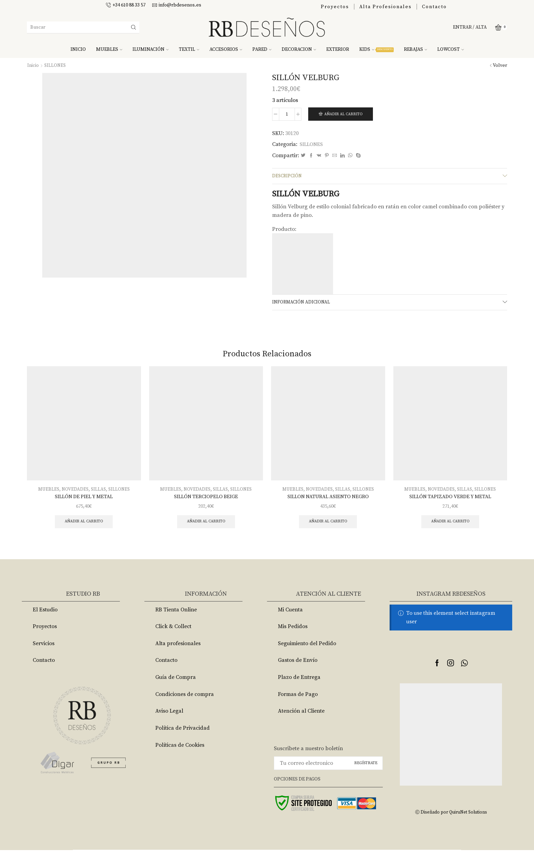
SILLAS (99, 492)
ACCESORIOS (225, 49)
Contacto (434, 7)
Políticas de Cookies (179, 756)
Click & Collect (173, 638)
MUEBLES (109, 49)
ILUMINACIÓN (150, 49)
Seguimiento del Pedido (307, 655)
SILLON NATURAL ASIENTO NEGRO (328, 499)
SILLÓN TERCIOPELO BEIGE (206, 499)
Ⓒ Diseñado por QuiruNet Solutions (451, 824)
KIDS (376, 49)
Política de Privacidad (182, 740)
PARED (261, 49)
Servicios (43, 655)
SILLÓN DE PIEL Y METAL (83, 499)
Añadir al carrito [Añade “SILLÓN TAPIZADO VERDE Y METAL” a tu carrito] (450, 524)
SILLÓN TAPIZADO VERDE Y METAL (450, 499)
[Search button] (133, 27)
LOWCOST (450, 49)
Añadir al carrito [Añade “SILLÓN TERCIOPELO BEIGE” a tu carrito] (205, 524)
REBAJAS (415, 49)
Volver (500, 65)
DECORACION (299, 49)
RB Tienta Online (176, 621)
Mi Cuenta (290, 621)
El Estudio (45, 621)
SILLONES (55, 65)
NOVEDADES (75, 492)
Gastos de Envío (297, 672)
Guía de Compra (175, 689)
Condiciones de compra (184, 706)
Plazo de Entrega (299, 689)
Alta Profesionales (385, 7)
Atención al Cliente (301, 722)
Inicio (33, 65)
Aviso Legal (169, 722)
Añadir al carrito (345, 114)
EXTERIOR (337, 49)
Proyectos (335, 7)
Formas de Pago (298, 706)
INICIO (78, 49)
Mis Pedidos (293, 638)
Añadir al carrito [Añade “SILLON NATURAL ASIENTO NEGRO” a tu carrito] (328, 524)
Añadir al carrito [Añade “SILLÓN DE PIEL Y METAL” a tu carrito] (84, 524)
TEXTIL (189, 49)
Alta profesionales (178, 655)
